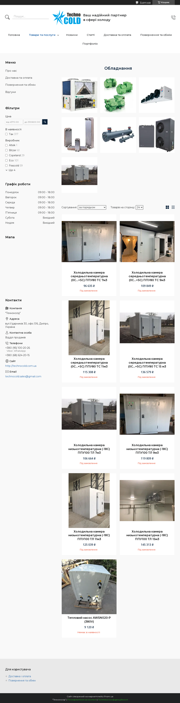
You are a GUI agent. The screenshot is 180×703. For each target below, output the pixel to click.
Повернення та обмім (156, 35)
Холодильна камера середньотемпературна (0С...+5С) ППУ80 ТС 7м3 (89, 276)
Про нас (11, 70)
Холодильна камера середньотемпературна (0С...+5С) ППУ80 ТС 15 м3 (147, 362)
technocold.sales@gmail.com (23, 376)
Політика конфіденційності (113, 699)
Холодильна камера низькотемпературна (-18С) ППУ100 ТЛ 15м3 (147, 535)
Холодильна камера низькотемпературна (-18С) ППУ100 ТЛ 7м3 (89, 449)
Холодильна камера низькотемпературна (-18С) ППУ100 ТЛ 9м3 (147, 449)
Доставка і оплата (19, 676)
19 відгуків (145, 2)
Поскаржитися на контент (82, 699)
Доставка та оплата (117, 35)
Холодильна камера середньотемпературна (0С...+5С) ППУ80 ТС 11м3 (89, 362)
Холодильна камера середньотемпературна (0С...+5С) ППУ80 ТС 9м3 (147, 276)
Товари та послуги (42, 35)
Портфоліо (90, 43)
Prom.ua (108, 696)
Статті (91, 35)
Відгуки (10, 92)
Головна (14, 35)
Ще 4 (12, 170)
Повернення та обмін (20, 84)
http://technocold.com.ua (20, 365)
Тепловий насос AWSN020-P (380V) (89, 619)
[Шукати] (7, 17)
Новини (72, 35)
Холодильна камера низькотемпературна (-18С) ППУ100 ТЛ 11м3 (89, 535)
